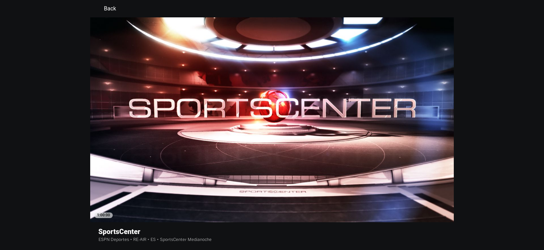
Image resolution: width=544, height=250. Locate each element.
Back (106, 9)
